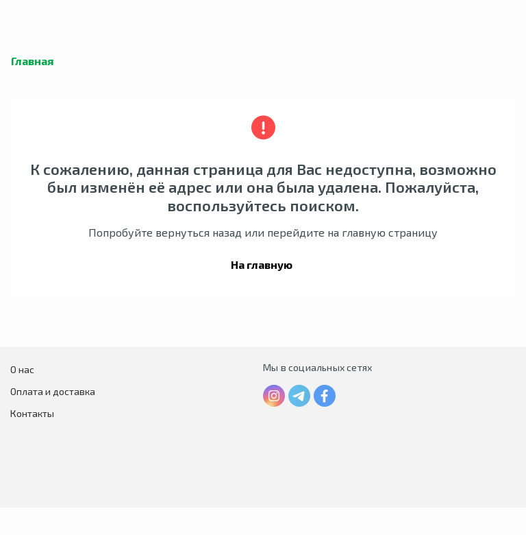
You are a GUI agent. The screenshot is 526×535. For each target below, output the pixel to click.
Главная (32, 61)
